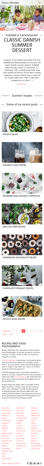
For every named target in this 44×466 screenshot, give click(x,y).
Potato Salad (10, 134)
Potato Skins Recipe (14, 319)
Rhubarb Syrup (7, 433)
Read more (22, 84)
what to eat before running (20, 433)
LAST (11, 335)
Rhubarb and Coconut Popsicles (21, 195)
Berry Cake (20, 438)
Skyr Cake (20, 413)
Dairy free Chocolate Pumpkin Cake (7, 438)
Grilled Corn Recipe (14, 226)
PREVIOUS (6, 331)
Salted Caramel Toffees (34, 425)
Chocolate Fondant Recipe (18, 288)
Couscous (19, 441)
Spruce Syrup (36, 431)
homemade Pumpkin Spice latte (7, 451)
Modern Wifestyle (10, 3)
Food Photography (8, 360)
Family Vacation (20, 377)
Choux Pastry (21, 443)
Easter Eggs (35, 443)
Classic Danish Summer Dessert (22, 45)
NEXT (5, 335)
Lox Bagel (20, 420)
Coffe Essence (7, 410)
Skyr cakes (6, 408)
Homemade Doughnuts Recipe (19, 257)
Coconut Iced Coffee (14, 165)
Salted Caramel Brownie (19, 425)
